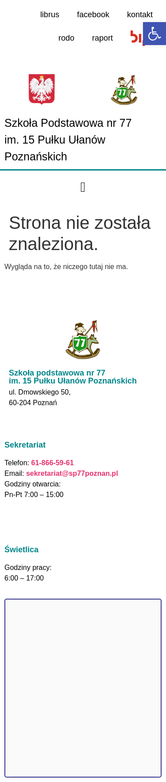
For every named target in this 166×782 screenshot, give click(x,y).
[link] (154, 33)
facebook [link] (93, 14)
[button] (83, 187)
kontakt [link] (140, 14)
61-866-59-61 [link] (51, 463)
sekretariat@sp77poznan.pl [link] (72, 473)
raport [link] (102, 38)
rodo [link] (66, 38)
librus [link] (49, 14)
